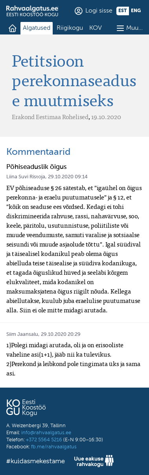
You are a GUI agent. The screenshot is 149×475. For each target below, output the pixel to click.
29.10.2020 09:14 (68, 176)
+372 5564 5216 (44, 439)
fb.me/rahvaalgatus (54, 447)
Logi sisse (98, 11)
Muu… (134, 28)
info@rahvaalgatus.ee (46, 432)
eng (136, 11)
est (122, 11)
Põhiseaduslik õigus (36, 167)
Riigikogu (70, 28)
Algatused (36, 28)
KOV (95, 28)
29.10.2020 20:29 (61, 334)
